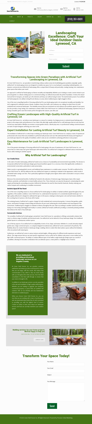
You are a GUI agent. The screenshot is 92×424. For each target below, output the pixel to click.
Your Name (66, 363)
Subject (66, 376)
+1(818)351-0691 (39, 339)
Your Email (66, 370)
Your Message (66, 391)
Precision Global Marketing (64, 418)
